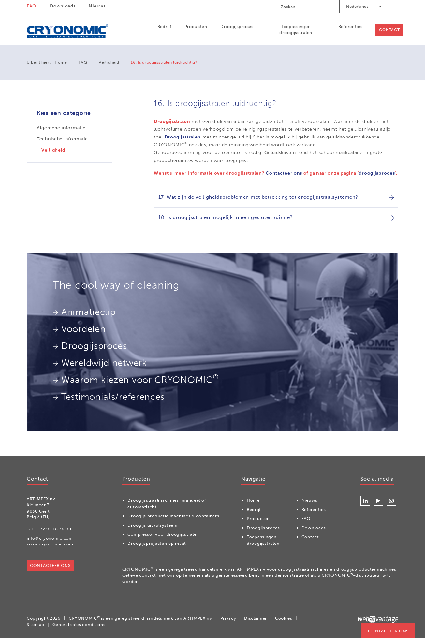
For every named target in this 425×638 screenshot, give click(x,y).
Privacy (228, 618)
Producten (195, 26)
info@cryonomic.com (50, 538)
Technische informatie (62, 139)
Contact (389, 29)
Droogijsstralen (183, 137)
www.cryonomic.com (50, 544)
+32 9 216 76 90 (54, 529)
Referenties (350, 26)
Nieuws (97, 6)
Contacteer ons (284, 173)
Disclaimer (255, 618)
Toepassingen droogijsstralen (295, 29)
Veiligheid (109, 62)
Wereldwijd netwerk (100, 362)
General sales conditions (79, 624)
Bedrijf (164, 26)
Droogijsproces (237, 26)
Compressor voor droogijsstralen (163, 534)
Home (61, 62)
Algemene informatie (61, 128)
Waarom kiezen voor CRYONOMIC (135, 379)
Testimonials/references (109, 396)
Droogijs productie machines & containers (173, 516)
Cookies (283, 618)
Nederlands (364, 6)
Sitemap (35, 624)
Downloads (62, 6)
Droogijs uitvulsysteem (152, 525)
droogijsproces (377, 173)
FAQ (32, 6)
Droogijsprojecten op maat (156, 543)
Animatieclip (84, 312)
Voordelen (79, 329)
